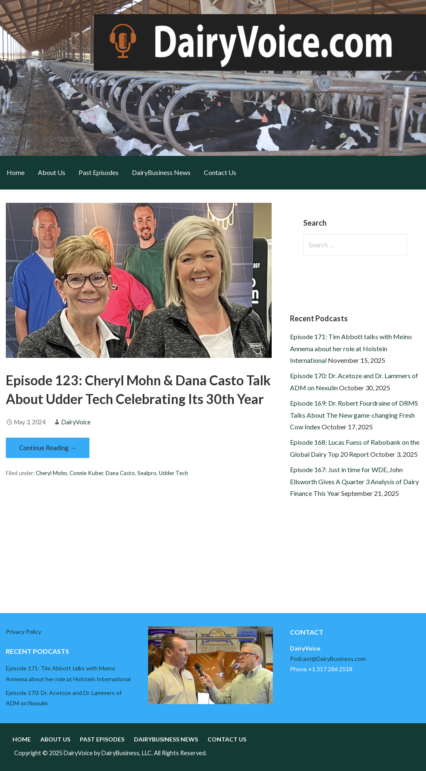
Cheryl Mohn (51, 473)
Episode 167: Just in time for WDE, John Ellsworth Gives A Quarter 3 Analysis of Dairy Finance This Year (354, 482)
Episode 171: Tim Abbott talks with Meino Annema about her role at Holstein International (351, 349)
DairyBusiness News (161, 172)
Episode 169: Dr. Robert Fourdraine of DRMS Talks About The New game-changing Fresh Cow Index (354, 415)
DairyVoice (76, 422)
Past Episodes (99, 172)
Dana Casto (120, 473)
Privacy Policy (23, 631)
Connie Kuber (86, 473)
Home (16, 172)
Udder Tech (173, 473)
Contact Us (220, 172)
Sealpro (146, 473)
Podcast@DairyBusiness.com (328, 658)
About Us (51, 172)
